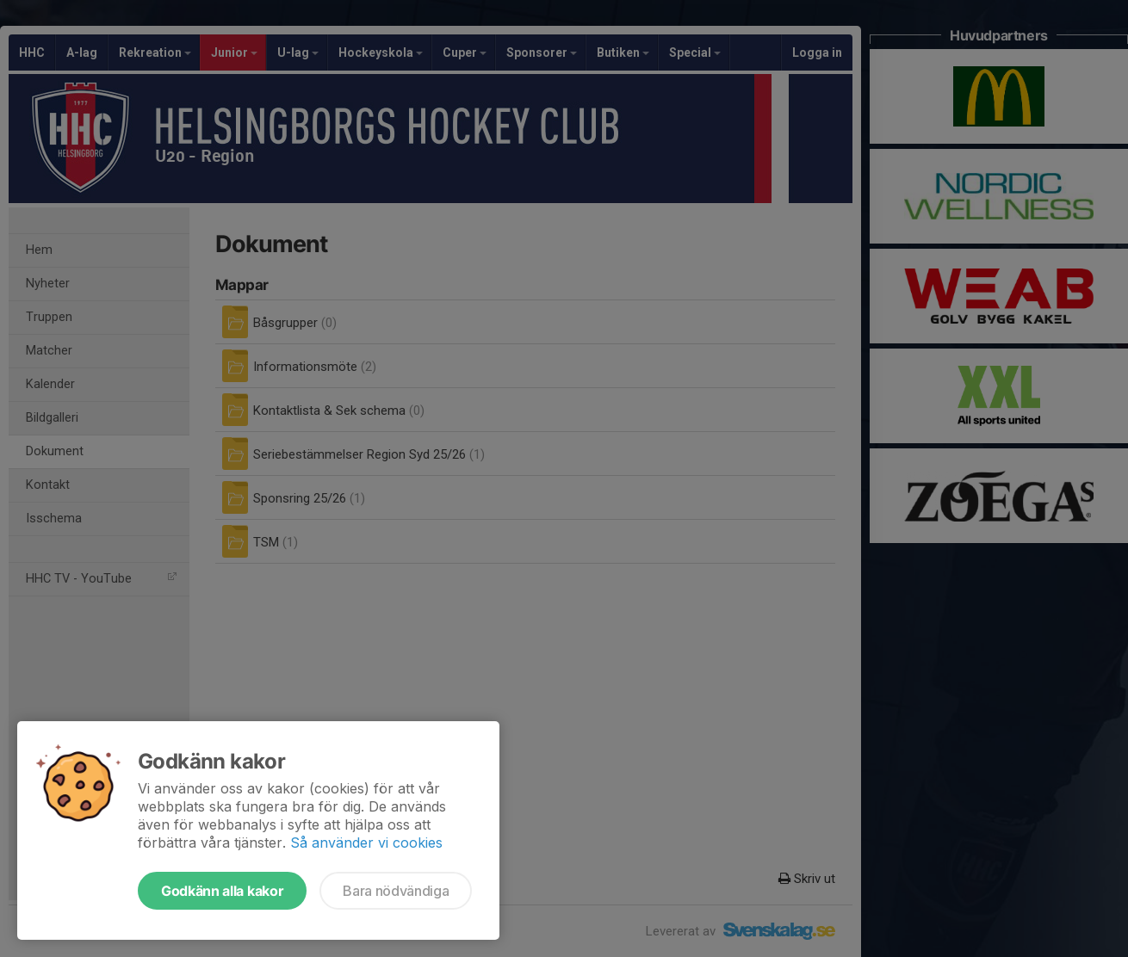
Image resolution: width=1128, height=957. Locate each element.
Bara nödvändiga (396, 890)
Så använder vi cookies (366, 842)
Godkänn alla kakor (222, 890)
